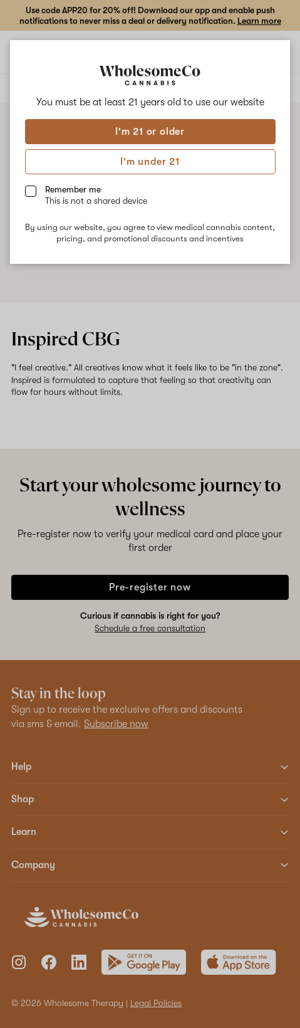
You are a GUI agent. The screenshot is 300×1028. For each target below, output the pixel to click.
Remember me (96, 195)
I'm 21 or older (150, 131)
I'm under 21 (150, 161)
